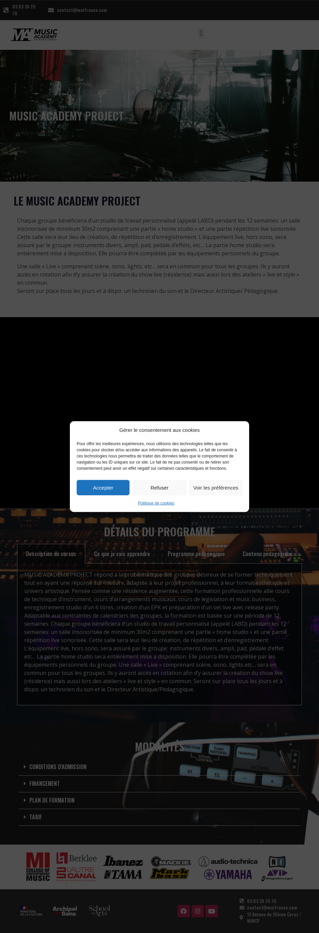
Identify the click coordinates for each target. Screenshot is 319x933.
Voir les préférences (216, 487)
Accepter (103, 487)
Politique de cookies (156, 503)
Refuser (160, 487)
